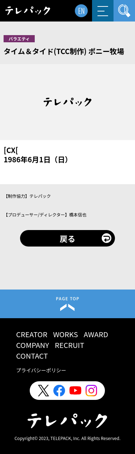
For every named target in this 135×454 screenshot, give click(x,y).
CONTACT (32, 355)
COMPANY (32, 345)
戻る (67, 238)
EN (81, 10)
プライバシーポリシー (41, 370)
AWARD (96, 334)
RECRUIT (69, 345)
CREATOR (31, 334)
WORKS (65, 334)
